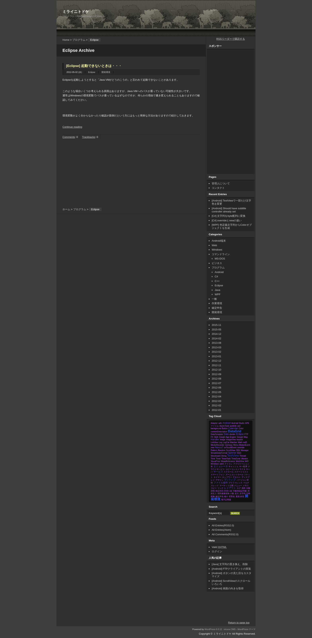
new (212, 447)
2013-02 (216, 351)
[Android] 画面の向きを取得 (228, 588)
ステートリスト (241, 472)
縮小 (226, 496)
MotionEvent (244, 445)
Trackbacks (88, 137)
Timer (218, 459)
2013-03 (216, 347)
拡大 (237, 493)
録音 (242, 496)
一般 (214, 298)
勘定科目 (219, 491)
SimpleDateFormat (219, 453)
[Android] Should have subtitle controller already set (229, 210)
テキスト (237, 477)
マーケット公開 (226, 485)
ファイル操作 (221, 482)
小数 (232, 493)
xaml (221, 464)
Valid (219, 547)
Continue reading (72, 126)
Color (241, 428)
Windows (217, 249)
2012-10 (216, 369)
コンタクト (218, 187)
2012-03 (216, 401)
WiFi (247, 461)
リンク (220, 488)
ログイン (217, 551)
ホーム (66, 209)
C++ (217, 281)
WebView (240, 461)
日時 (248, 493)
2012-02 (216, 405)
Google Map (242, 437)
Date (226, 434)
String (223, 456)
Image (222, 440)
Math (240, 442)
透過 (238, 496)
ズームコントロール (234, 474)
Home (65, 39)
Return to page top (239, 622)
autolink (233, 426)
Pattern (214, 450)
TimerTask (226, 459)
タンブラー (227, 477)
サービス (218, 471)
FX (212, 437)
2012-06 (216, 387)
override (240, 447)
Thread (243, 456)
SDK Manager (242, 450)
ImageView (231, 440)
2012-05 (216, 392)
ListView (214, 442)
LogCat (226, 442)
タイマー (217, 477)
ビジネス (217, 263)
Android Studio (238, 423)
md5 (245, 442)
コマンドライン (221, 254)
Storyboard (215, 456)
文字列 (243, 493)
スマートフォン (218, 474)
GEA (216, 437)
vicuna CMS (230, 629)
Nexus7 (219, 447)
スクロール (229, 472)
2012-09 (216, 374)
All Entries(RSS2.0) (223, 525)
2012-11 (216, 365)
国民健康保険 (223, 493)
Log (220, 442)
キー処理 (243, 466)
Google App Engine (227, 437)
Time (213, 459)
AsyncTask (224, 426)
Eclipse (91, 72)
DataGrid (234, 431)
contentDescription (219, 432)
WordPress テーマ (247, 629)
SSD (239, 453)
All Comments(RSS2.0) (225, 534)
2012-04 (216, 396)
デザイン (219, 480)
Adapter (214, 423)
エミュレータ (221, 466)
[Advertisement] (183, 9)
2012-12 (216, 360)
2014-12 (216, 333)
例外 (244, 488)
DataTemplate (217, 434)
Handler (215, 439)
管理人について (221, 183)
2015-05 (216, 329)
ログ (239, 488)
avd (238, 426)
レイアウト (230, 488)
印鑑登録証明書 (240, 491)
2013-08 (216, 342)
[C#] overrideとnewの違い (227, 220)
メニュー (238, 485)
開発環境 (105, 72)
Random (221, 450)
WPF (217, 294)
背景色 (232, 496)
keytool (240, 440)
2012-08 (216, 378)
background (216, 428)
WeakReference (228, 461)
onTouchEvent (230, 447)
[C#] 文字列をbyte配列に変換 (228, 215)
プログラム (78, 39)
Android (219, 272)
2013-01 (216, 356)
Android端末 (219, 240)
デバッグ (230, 479)
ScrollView (230, 450)
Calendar (233, 428)
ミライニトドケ (75, 12)
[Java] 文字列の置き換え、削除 (230, 564)
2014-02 (216, 338)
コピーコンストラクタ (235, 469)
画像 (213, 496)
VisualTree (215, 461)
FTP (246, 434)
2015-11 (216, 324)
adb (220, 423)
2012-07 (216, 383)
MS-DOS (220, 258)
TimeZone (235, 459)
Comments (68, 137)
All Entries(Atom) (221, 529)
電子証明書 (226, 500)
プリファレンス (235, 483)
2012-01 (216, 410)
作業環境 (217, 303)
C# (216, 276)
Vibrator (244, 459)
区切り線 (228, 491)
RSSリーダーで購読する (230, 38)
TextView (233, 455)
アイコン (228, 464)
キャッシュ (233, 466)
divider (232, 434)
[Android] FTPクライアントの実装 (231, 568)
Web (214, 245)
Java (217, 290)
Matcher (233, 442)
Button (225, 428)
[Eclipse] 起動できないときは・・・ (94, 66)
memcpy (229, 445)
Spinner (232, 452)
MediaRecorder (217, 445)
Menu (235, 445)
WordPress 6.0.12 (213, 629)
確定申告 (217, 307)
